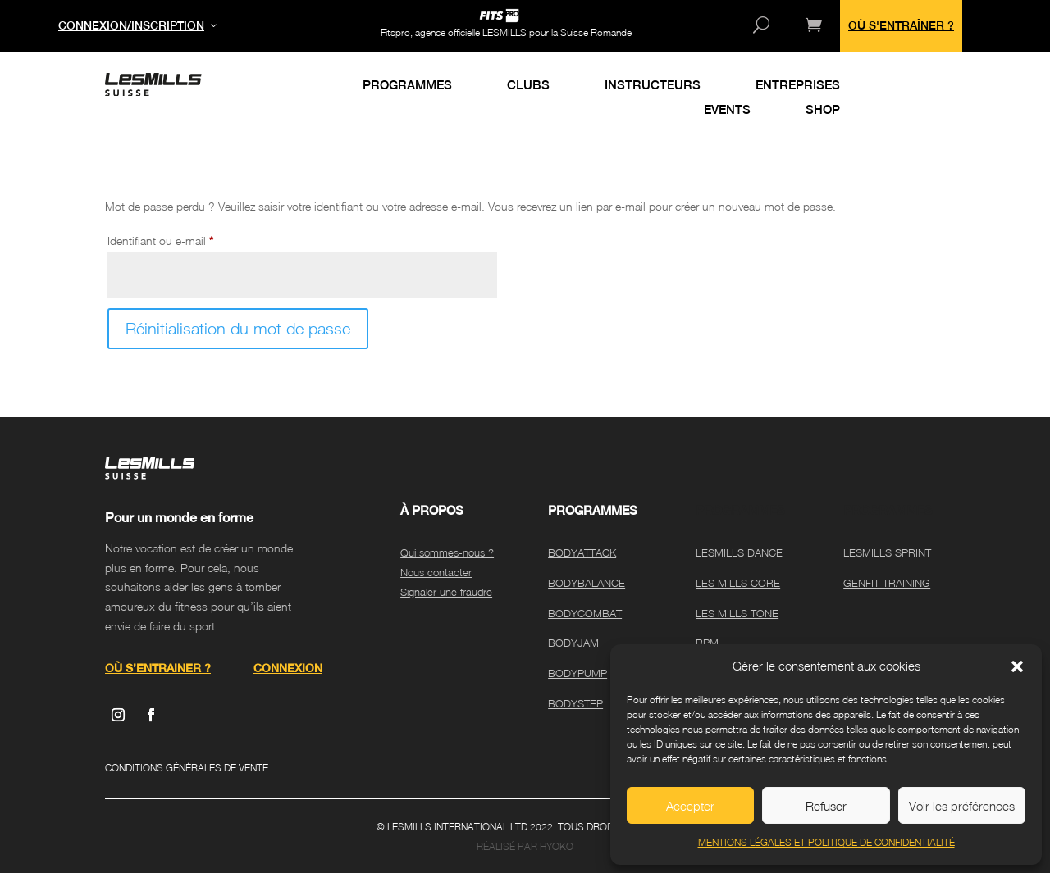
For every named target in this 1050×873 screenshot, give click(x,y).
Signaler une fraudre (446, 591)
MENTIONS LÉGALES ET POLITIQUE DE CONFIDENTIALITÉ (826, 842)
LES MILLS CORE (738, 582)
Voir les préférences (962, 805)
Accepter (690, 805)
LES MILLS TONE (737, 613)
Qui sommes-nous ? (447, 552)
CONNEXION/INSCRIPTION (131, 25)
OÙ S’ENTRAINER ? (158, 668)
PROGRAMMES (407, 86)
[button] (1017, 666)
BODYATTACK (582, 552)
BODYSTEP (575, 703)
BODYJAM (573, 642)
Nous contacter (436, 572)
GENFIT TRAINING (886, 582)
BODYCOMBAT (585, 613)
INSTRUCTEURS (653, 86)
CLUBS (528, 86)
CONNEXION (287, 668)
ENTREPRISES (798, 86)
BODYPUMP (577, 673)
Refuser (826, 805)
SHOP (823, 110)
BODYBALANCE (586, 582)
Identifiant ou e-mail (186, 239)
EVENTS (727, 110)
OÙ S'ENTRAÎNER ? (901, 25)
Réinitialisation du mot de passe (238, 328)
